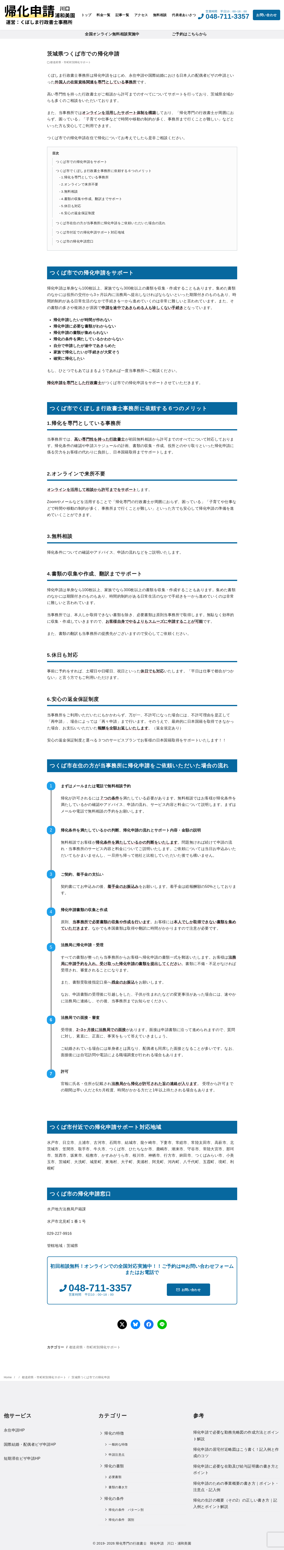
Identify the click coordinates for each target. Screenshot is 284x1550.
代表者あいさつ (184, 15)
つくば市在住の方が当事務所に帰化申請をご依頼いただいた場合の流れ (110, 223)
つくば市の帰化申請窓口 (74, 241)
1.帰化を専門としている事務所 (85, 177)
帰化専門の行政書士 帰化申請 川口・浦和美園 (153, 1543)
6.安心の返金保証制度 (78, 213)
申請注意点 (117, 1454)
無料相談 (160, 15)
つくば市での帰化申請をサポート (81, 162)
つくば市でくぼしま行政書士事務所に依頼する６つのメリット (104, 171)
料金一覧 (103, 15)
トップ (86, 15)
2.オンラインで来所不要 (79, 184)
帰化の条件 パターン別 (126, 1510)
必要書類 (115, 1477)
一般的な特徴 (118, 1444)
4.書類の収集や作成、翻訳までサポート (91, 199)
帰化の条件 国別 (121, 1519)
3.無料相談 (69, 191)
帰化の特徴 (114, 1433)
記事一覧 (122, 15)
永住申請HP (14, 1430)
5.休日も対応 (71, 206)
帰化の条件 (114, 1499)
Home (8, 1377)
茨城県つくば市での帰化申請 (91, 1377)
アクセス (141, 15)
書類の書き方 (118, 1487)
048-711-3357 (227, 16)
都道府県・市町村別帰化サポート (70, 62)
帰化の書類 (114, 1466)
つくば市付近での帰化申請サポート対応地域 (90, 232)
